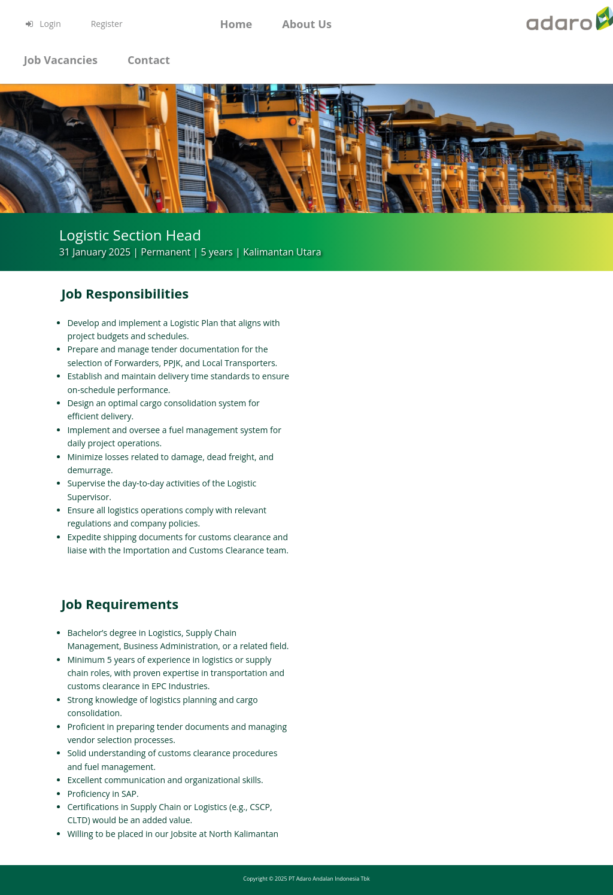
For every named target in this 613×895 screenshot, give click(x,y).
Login (42, 23)
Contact (149, 60)
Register (107, 23)
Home (236, 24)
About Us (307, 24)
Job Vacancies (61, 60)
